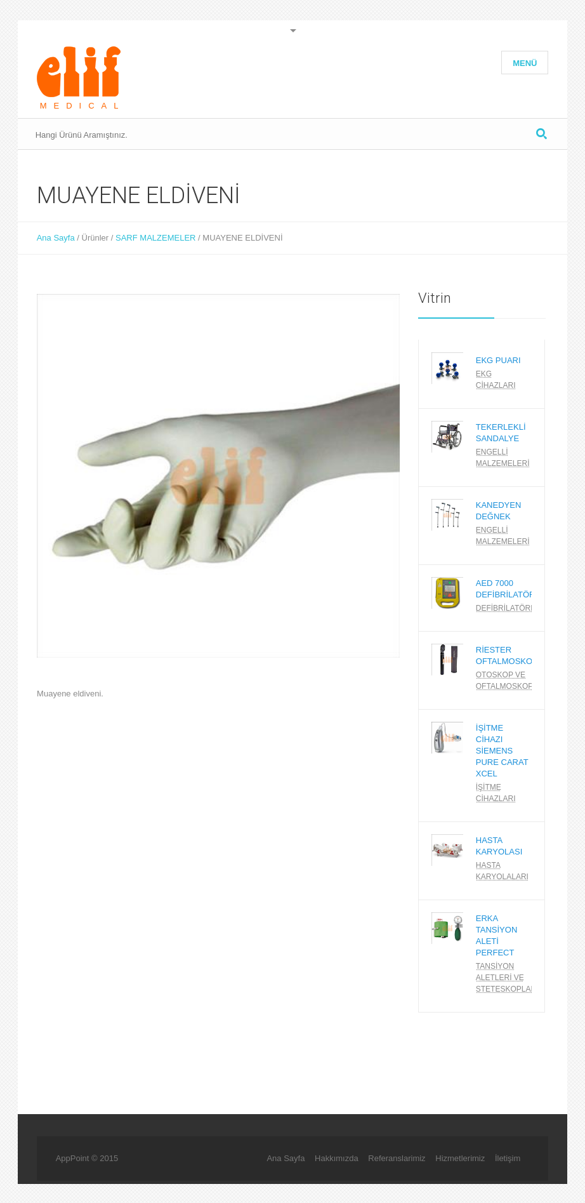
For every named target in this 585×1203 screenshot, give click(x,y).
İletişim (507, 1158)
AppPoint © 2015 (87, 1158)
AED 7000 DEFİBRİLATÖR (506, 588)
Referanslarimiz (396, 1158)
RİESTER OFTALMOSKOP (507, 655)
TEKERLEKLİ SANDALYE (501, 432)
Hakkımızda (336, 1158)
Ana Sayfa (56, 238)
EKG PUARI (498, 360)
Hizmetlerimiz (460, 1158)
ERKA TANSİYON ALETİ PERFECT (497, 935)
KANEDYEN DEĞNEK (499, 510)
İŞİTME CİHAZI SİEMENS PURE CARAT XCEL (502, 750)
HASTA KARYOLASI (499, 845)
